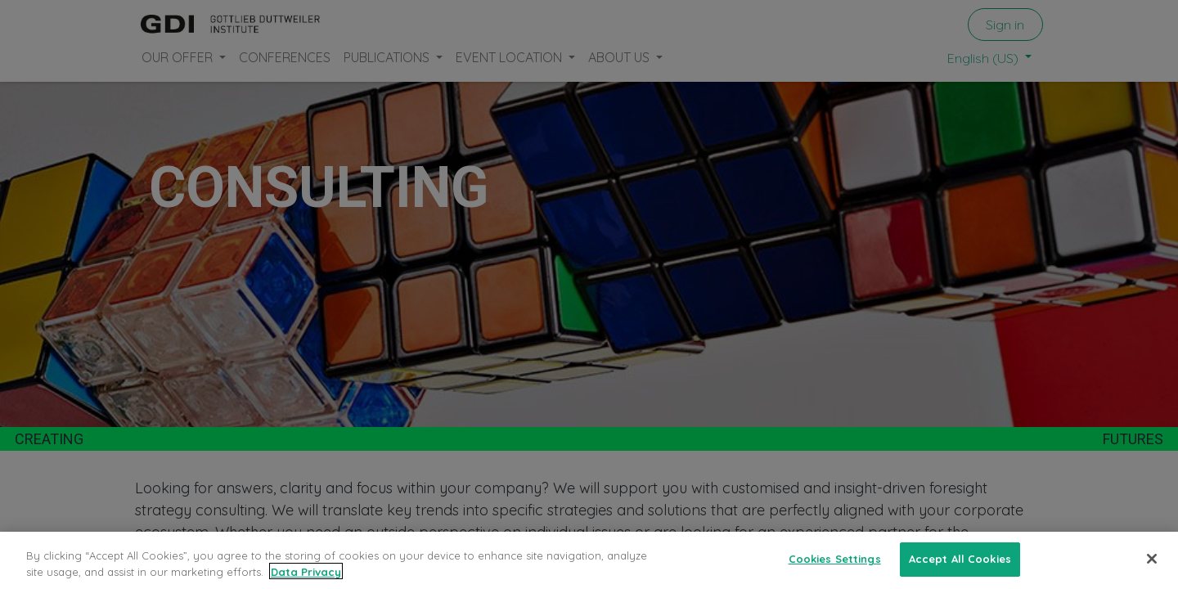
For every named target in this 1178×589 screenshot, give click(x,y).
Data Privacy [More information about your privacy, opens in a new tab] (306, 580)
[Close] (1152, 568)
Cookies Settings (835, 567)
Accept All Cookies (960, 567)
